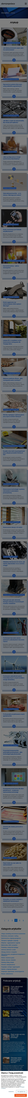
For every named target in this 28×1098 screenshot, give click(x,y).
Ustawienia (11, 1091)
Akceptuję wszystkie (20, 1095)
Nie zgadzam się (21, 1091)
